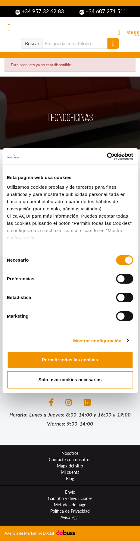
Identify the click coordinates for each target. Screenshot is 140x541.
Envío (70, 492)
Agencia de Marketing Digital (30, 533)
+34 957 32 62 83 (39, 11)
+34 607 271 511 (102, 11)
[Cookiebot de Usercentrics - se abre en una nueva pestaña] (106, 156)
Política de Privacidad (70, 511)
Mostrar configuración (97, 340)
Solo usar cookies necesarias (69, 379)
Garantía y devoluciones (70, 498)
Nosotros (70, 453)
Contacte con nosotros (70, 459)
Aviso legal (70, 517)
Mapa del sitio (70, 465)
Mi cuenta (70, 472)
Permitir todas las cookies (70, 359)
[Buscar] (74, 43)
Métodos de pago (70, 504)
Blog (70, 478)
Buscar (32, 43)
